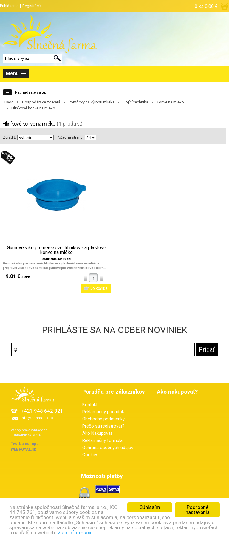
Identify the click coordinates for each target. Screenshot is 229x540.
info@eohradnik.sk (37, 418)
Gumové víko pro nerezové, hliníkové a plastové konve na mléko (56, 250)
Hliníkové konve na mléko (33, 108)
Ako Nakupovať (97, 433)
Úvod (9, 102)
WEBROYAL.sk (23, 449)
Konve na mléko (170, 102)
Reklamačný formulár (103, 440)
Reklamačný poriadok (103, 411)
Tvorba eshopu (25, 443)
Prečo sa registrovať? (103, 426)
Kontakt (90, 404)
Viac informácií (74, 534)
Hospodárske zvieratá (41, 102)
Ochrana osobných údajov (107, 447)
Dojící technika (135, 102)
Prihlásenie (9, 6)
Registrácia (32, 6)
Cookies (90, 454)
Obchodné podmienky (103, 419)
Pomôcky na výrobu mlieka (91, 102)
